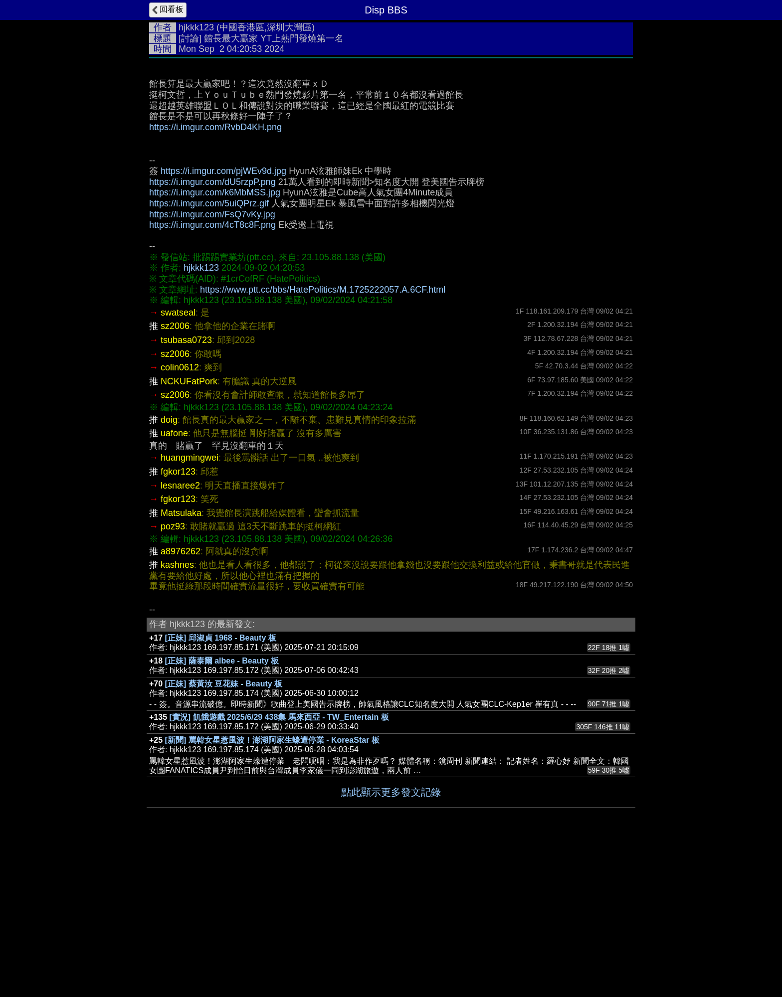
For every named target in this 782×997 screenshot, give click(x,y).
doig (169, 569)
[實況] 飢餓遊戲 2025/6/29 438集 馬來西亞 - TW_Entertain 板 (279, 866)
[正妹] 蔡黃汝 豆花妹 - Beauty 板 (224, 833)
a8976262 (180, 701)
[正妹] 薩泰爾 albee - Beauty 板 (222, 810)
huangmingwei (189, 607)
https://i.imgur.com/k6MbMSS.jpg (214, 342)
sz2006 (175, 476)
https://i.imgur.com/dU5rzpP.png (212, 331)
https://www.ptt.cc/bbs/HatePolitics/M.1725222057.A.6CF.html (322, 439)
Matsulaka (181, 662)
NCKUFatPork (189, 531)
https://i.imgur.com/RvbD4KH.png (215, 277)
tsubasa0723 (186, 490)
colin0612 (180, 517)
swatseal (178, 462)
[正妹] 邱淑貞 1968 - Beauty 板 (220, 787)
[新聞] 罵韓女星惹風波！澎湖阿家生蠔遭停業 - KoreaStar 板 (272, 889)
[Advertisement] (391, 138)
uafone (174, 583)
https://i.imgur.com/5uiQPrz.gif (209, 353)
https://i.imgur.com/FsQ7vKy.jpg (212, 364)
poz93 (173, 676)
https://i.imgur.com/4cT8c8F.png (212, 374)
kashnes (177, 714)
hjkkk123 (196, 27)
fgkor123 (178, 621)
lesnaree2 (180, 635)
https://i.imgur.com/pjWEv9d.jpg (223, 321)
